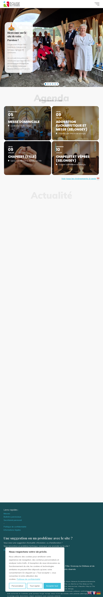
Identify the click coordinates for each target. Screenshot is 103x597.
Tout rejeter (35, 586)
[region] (34, 569)
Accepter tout (52, 586)
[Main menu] (97, 4)
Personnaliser (17, 586)
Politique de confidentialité (28, 579)
